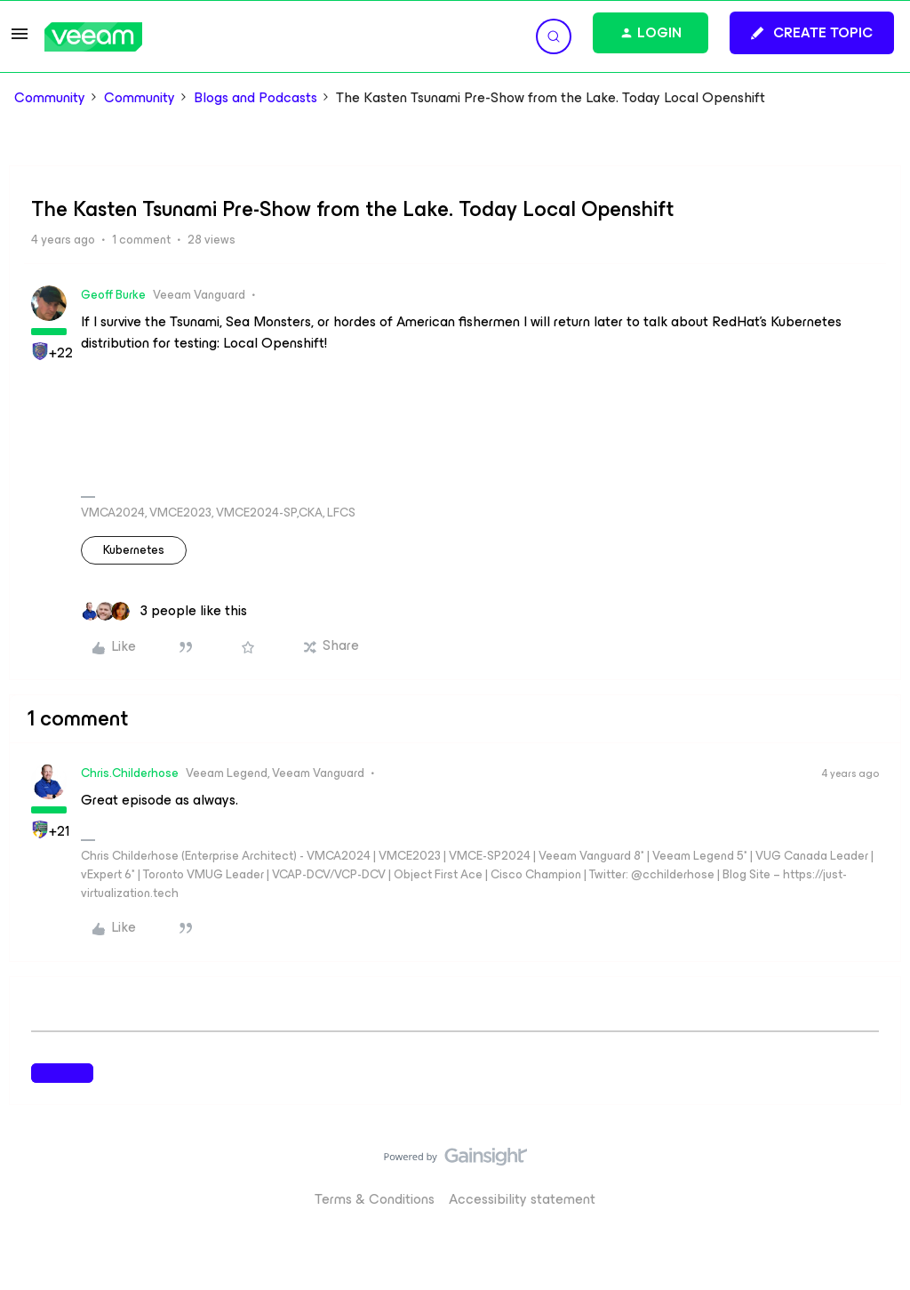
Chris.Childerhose (130, 773)
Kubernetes (133, 550)
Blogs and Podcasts (255, 97)
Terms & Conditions (375, 1199)
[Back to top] (874, 1174)
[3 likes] (164, 610)
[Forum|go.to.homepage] (93, 37)
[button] (19, 40)
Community (49, 97)
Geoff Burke (113, 294)
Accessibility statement (522, 1199)
